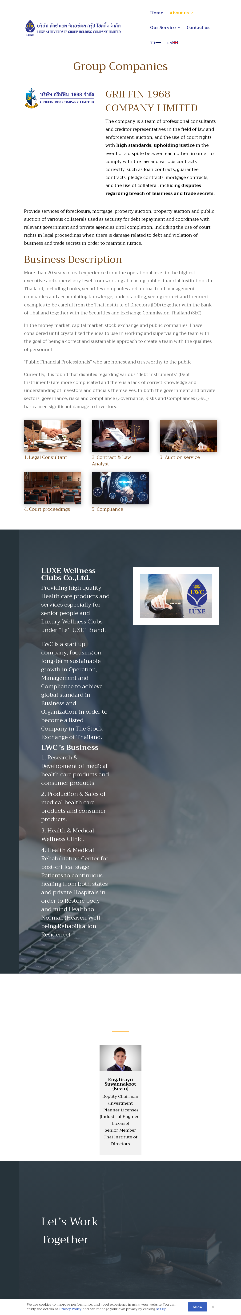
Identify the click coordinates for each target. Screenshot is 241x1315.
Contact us (198, 28)
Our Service (163, 28)
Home (156, 14)
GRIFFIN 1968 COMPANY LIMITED (151, 101)
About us (179, 14)
